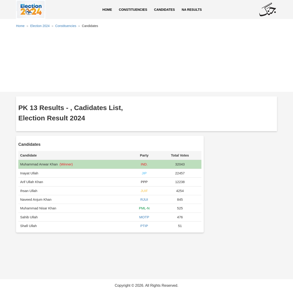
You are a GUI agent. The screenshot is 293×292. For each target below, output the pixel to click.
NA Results (192, 9)
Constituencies (133, 9)
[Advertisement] (146, 61)
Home (107, 9)
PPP (144, 182)
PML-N (144, 208)
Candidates (164, 9)
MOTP (144, 217)
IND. (144, 164)
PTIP (144, 226)
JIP (144, 173)
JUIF (144, 191)
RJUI (144, 199)
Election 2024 (40, 26)
